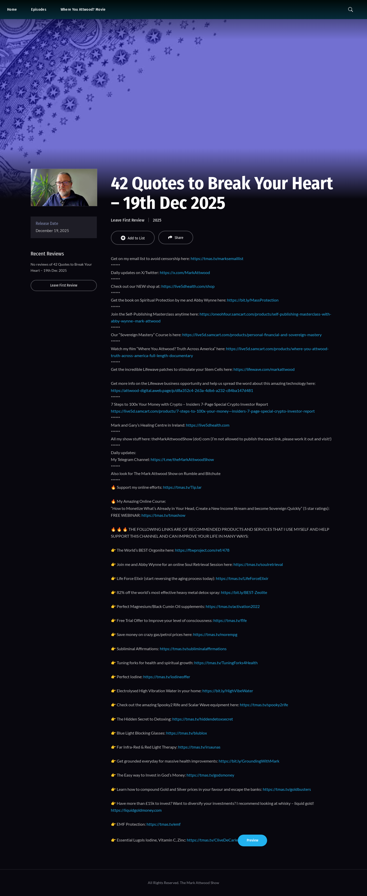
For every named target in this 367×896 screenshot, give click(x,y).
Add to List (133, 238)
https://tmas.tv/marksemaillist (217, 258)
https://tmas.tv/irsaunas (199, 746)
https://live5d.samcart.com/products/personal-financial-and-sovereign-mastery (252, 334)
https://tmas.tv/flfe (230, 620)
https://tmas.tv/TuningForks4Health (226, 662)
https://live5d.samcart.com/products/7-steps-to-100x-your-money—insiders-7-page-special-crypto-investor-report (213, 411)
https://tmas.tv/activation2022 (233, 606)
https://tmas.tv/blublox (186, 732)
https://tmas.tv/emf (163, 824)
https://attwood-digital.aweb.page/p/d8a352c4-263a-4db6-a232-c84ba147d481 (182, 390)
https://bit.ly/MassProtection (253, 299)
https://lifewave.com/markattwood (264, 369)
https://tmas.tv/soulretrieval (258, 564)
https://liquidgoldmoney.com (136, 810)
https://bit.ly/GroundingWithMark (249, 760)
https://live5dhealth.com (207, 425)
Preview (252, 840)
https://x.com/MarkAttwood (185, 272)
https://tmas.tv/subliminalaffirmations (193, 648)
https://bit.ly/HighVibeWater (227, 690)
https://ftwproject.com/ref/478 (202, 550)
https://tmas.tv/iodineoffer (166, 676)
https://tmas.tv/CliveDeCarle (212, 839)
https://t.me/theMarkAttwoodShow (182, 459)
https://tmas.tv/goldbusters (287, 789)
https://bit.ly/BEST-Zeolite (244, 592)
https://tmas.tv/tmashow (163, 515)
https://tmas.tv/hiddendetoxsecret (202, 718)
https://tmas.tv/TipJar (182, 487)
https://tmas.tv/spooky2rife (264, 704)
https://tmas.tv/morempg (215, 634)
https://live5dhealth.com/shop (188, 286)
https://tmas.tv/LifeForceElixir (242, 578)
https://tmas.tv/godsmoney (210, 774)
